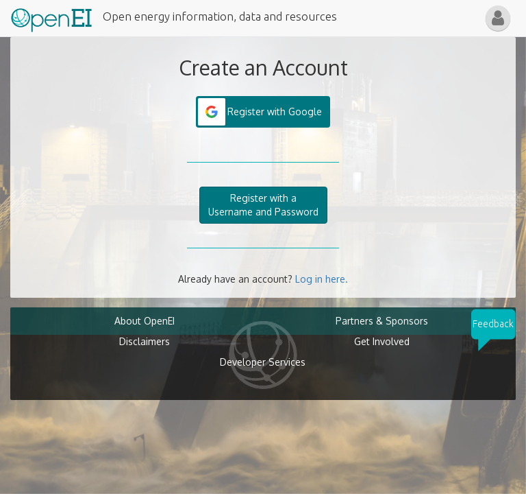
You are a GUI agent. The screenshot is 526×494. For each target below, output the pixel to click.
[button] (498, 18)
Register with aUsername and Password (263, 204)
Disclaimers (144, 341)
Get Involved (382, 341)
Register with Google (274, 111)
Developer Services (262, 362)
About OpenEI (144, 321)
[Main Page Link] (51, 17)
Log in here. (321, 279)
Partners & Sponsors (382, 321)
